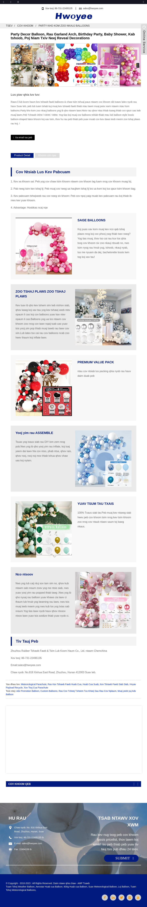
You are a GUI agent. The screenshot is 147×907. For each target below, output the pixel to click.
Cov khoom (25, 25)
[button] (137, 65)
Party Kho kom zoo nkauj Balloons (64, 25)
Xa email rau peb (23, 137)
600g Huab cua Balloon (75, 886)
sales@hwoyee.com (93, 8)
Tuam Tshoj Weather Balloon (20, 886)
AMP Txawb (84, 883)
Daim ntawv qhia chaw (64, 883)
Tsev (9, 25)
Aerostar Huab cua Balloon (49, 886)
